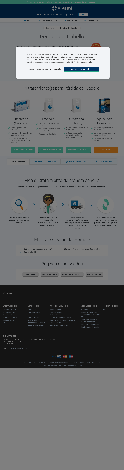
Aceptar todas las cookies (81, 69)
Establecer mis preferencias (37, 69)
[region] (63, 63)
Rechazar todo (55, 69)
